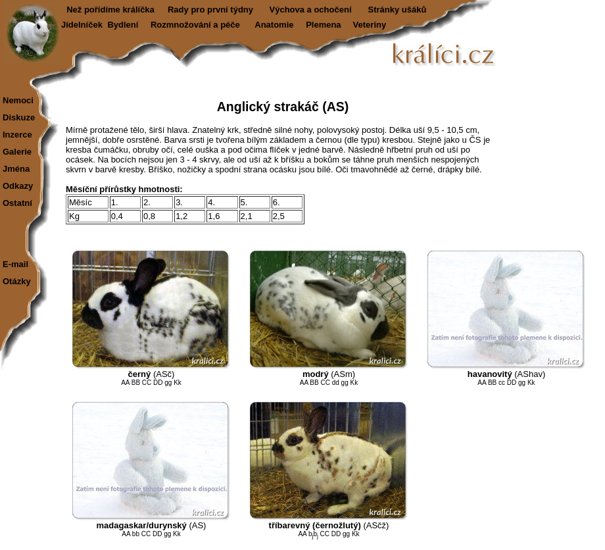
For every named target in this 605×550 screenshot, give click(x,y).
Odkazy (18, 186)
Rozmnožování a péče (195, 25)
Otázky (17, 281)
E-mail (15, 264)
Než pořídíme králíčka (110, 9)
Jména (16, 169)
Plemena (323, 25)
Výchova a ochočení (311, 9)
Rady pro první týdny (210, 9)
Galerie (17, 152)
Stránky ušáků (397, 9)
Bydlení (122, 25)
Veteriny (370, 25)
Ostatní (17, 203)
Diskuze (19, 117)
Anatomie (273, 25)
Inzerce (17, 134)
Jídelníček (82, 25)
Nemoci (18, 100)
